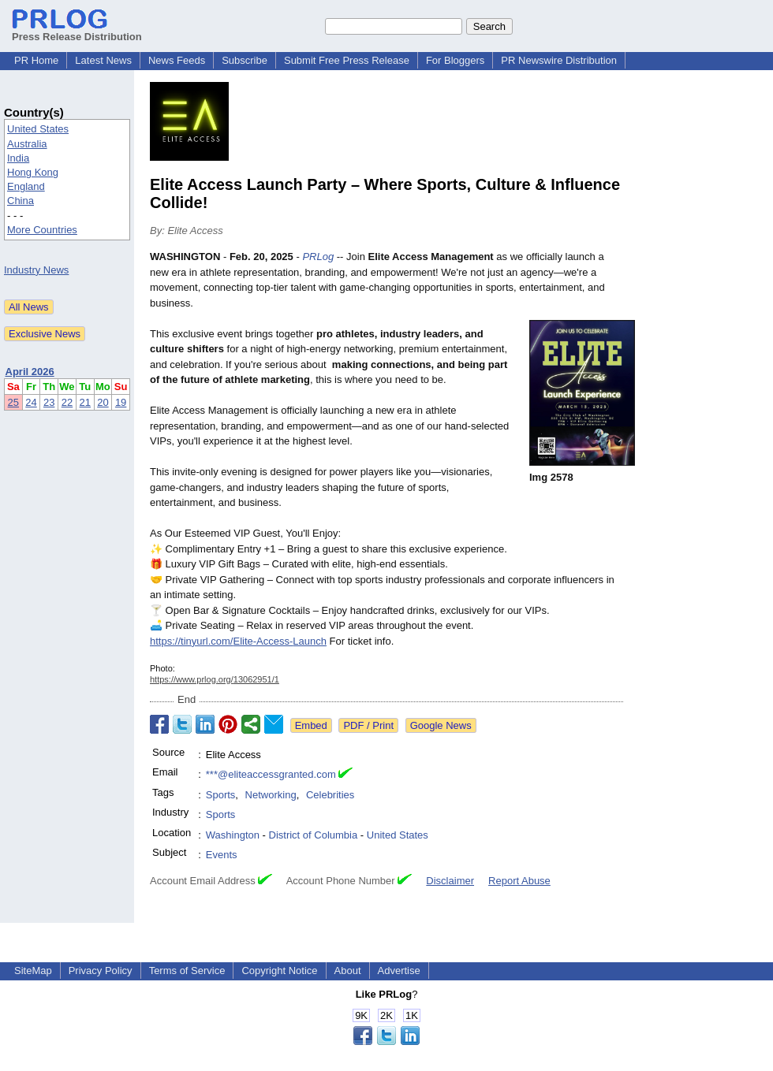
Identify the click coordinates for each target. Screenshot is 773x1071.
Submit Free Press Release (346, 60)
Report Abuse (519, 881)
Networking (271, 795)
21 (85, 402)
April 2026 (30, 371)
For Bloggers (455, 60)
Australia (27, 144)
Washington (233, 835)
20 (102, 402)
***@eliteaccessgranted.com (271, 774)
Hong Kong (32, 172)
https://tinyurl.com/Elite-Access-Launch (238, 641)
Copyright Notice (279, 970)
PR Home (36, 60)
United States (38, 129)
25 (13, 402)
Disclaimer (450, 881)
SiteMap (33, 970)
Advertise (399, 970)
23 (48, 402)
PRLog (318, 256)
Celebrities (330, 795)
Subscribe (244, 60)
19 (120, 402)
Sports (221, 795)
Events (221, 855)
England (26, 186)
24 (30, 402)
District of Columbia (313, 835)
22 (67, 402)
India (18, 158)
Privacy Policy (101, 970)
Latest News (103, 60)
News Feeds (176, 60)
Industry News (36, 270)
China (20, 200)
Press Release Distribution (77, 31)
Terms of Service (187, 970)
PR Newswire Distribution (559, 60)
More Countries (42, 230)
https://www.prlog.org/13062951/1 (214, 679)
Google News (441, 725)
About (347, 970)
